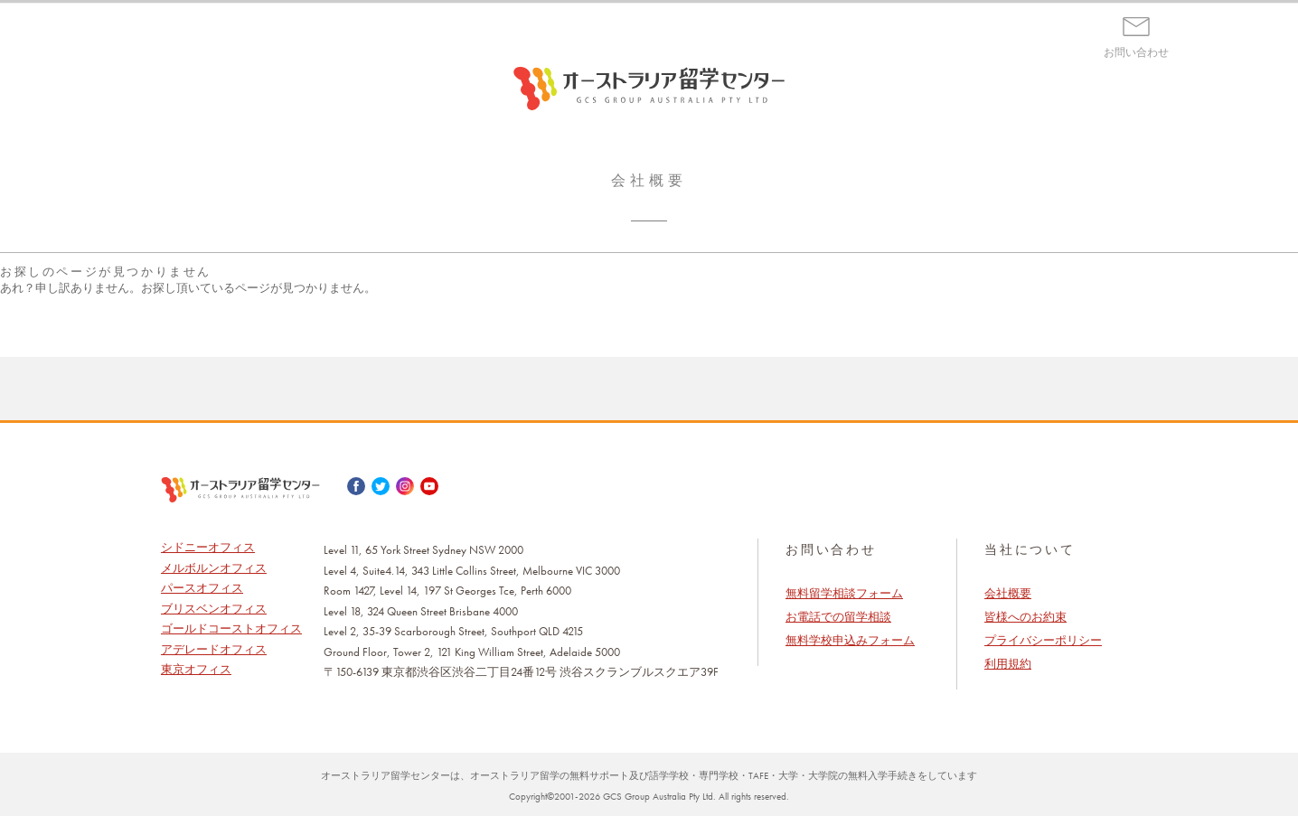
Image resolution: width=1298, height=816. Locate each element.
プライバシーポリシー (1043, 640)
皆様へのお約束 (1025, 616)
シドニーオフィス (208, 547)
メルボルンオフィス (214, 568)
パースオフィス (202, 588)
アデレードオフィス (214, 649)
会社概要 (1007, 593)
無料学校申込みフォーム (850, 640)
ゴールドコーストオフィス (231, 628)
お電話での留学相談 (838, 616)
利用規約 (1007, 663)
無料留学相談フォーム (844, 593)
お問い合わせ (1136, 52)
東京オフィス (196, 669)
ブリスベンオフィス (214, 608)
